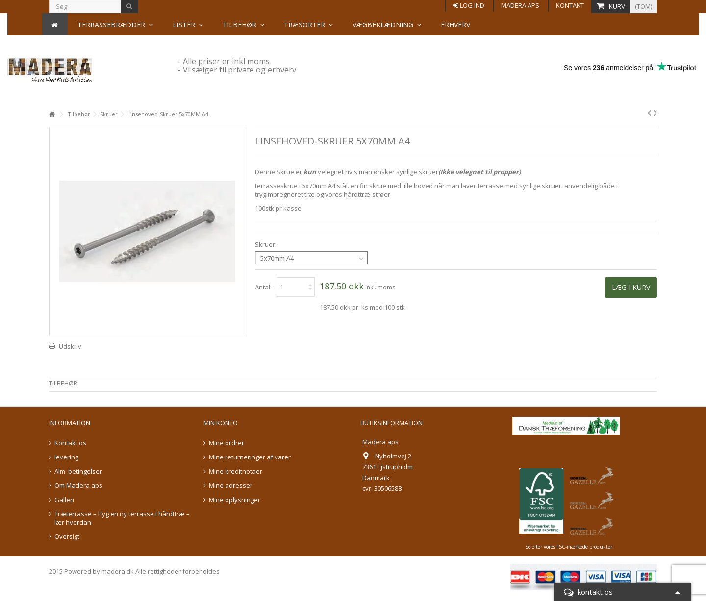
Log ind (468, 5)
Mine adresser (230, 485)
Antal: (263, 287)
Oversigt (66, 536)
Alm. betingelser (78, 471)
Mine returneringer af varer (250, 457)
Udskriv (70, 346)
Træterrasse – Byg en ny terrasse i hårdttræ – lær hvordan (122, 518)
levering (66, 457)
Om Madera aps (78, 485)
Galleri (64, 500)
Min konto (220, 422)
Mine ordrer (226, 443)
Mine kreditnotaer (235, 471)
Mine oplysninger (234, 500)
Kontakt (570, 5)
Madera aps (520, 5)
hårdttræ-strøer (367, 194)
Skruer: (266, 244)
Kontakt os (70, 443)
